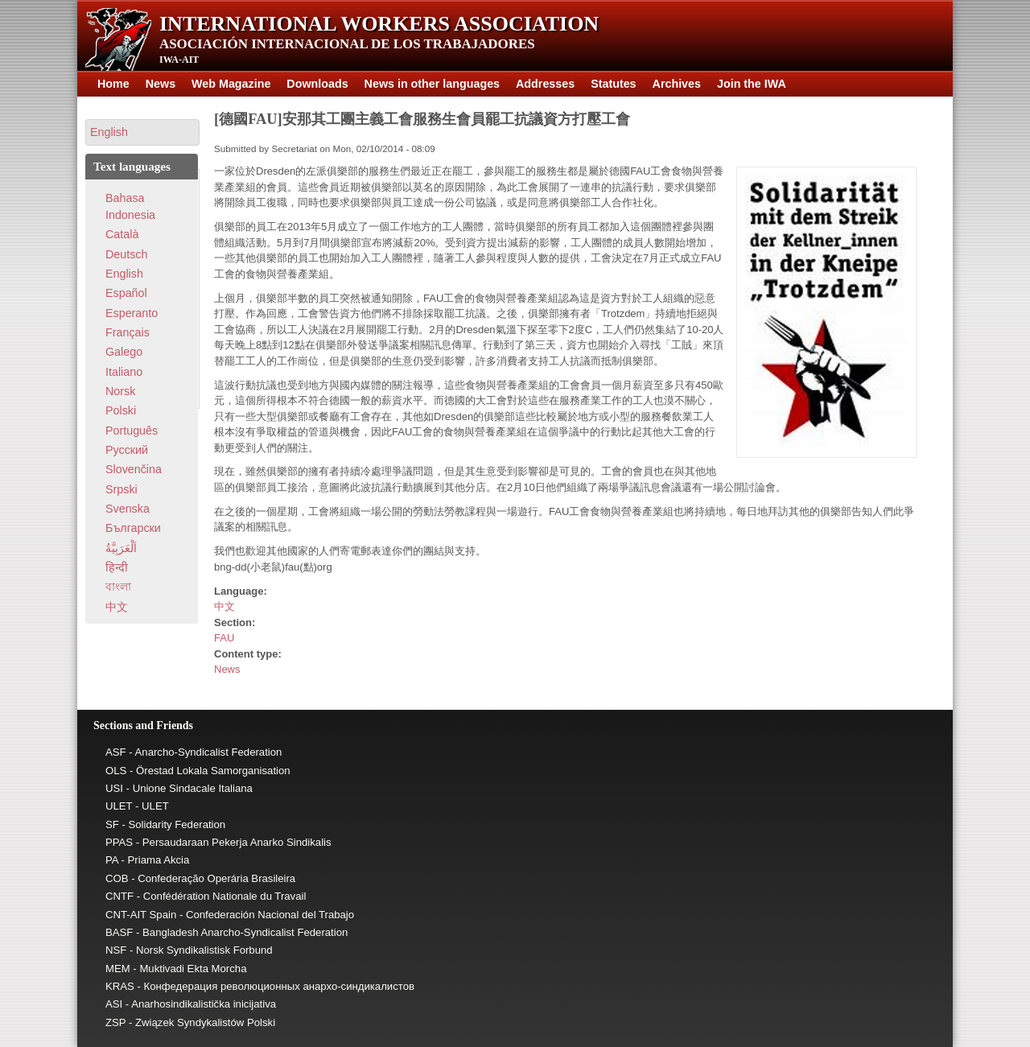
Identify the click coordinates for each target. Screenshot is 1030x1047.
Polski (120, 410)
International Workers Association (379, 23)
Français (127, 332)
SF (112, 824)
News (160, 83)
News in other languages (432, 83)
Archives (677, 83)
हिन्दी (116, 567)
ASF (115, 752)
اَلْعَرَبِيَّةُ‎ (121, 548)
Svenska (127, 508)
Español (126, 292)
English (124, 273)
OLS (115, 771)
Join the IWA (751, 83)
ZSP (115, 1022)
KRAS (119, 986)
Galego (123, 351)
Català (121, 234)
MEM (117, 968)
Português (131, 430)
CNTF (119, 896)
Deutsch (126, 254)
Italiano (123, 371)
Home (113, 83)
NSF (115, 950)
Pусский (126, 449)
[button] (142, 132)
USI (114, 788)
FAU (224, 638)
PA (111, 860)
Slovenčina (133, 469)
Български (133, 527)
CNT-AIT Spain (140, 915)
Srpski (121, 489)
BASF (119, 932)
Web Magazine (231, 83)
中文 (224, 606)
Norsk (120, 391)
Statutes (613, 83)
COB (117, 878)
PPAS (119, 842)
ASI (113, 1004)
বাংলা (118, 586)
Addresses (545, 83)
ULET (118, 806)
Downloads (317, 83)
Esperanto (131, 313)
